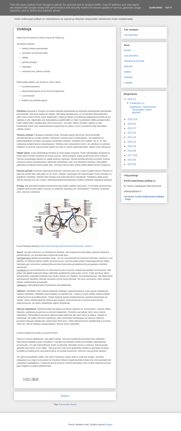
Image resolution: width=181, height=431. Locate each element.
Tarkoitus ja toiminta (134, 61)
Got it (168, 7)
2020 (130, 141)
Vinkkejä (128, 77)
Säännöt (128, 66)
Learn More (155, 7)
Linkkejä (128, 82)
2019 (130, 146)
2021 (130, 137)
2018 (130, 150)
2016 (130, 159)
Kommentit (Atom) (67, 404)
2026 (130, 99)
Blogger (108, 424)
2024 (130, 123)
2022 (130, 132)
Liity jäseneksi (131, 35)
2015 (130, 164)
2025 (130, 119)
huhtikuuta (135, 103)
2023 (130, 128)
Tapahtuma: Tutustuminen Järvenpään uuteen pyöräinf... (143, 110)
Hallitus (127, 71)
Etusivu (65, 395)
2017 (130, 155)
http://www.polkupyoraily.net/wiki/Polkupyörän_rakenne (67, 246)
